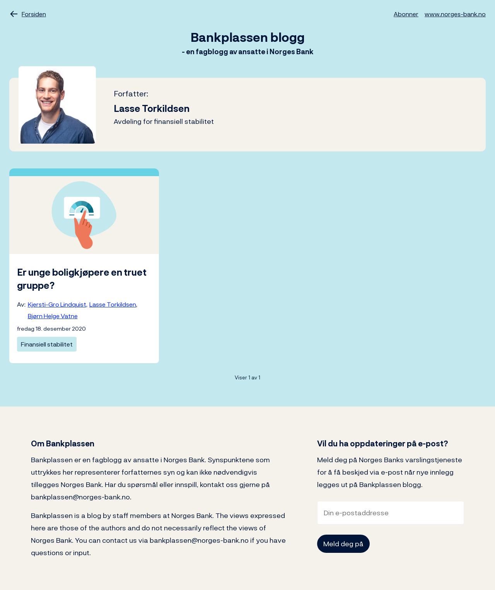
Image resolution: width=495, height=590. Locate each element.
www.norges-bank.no (455, 14)
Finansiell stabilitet (47, 344)
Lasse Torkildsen (112, 304)
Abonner (406, 14)
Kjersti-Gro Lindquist (57, 304)
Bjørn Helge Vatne (53, 316)
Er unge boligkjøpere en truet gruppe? (82, 278)
